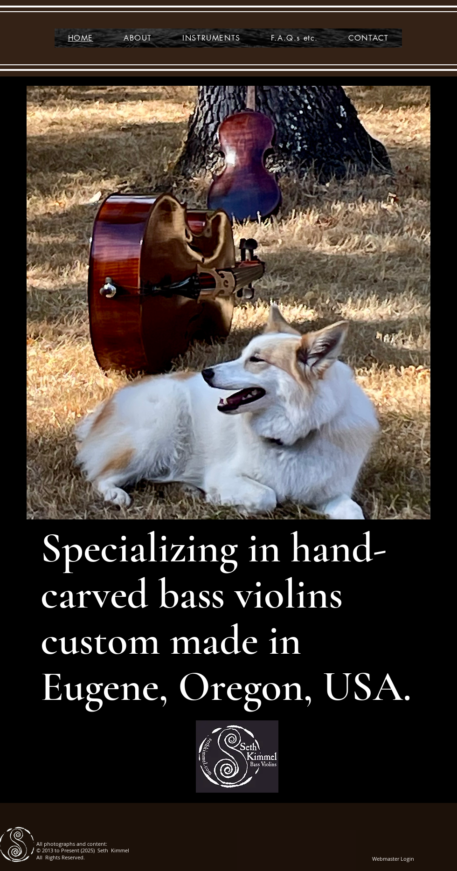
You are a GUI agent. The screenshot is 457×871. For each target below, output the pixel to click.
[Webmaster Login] (393, 859)
